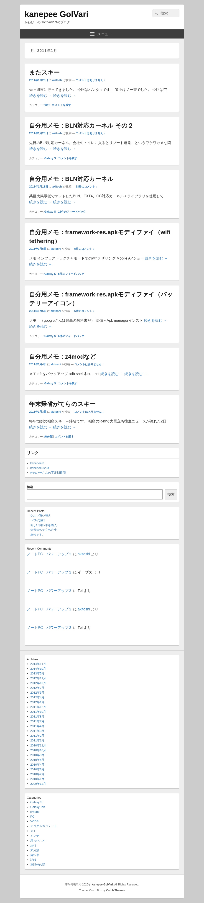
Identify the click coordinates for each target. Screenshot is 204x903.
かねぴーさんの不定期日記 (48, 472)
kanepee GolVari (56, 14)
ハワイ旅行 (37, 520)
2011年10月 (38, 711)
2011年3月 (37, 731)
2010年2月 (37, 774)
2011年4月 (37, 726)
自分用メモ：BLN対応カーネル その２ (81, 125)
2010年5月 (37, 760)
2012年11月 (38, 678)
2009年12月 (38, 783)
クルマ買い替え (40, 515)
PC (32, 816)
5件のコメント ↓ (84, 248)
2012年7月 (37, 687)
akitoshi (57, 80)
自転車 (34, 855)
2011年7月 (37, 721)
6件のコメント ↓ (84, 311)
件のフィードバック (72, 211)
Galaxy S (50, 158)
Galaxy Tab (37, 807)
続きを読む (40, 96)
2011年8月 (37, 716)
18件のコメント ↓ (86, 186)
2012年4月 (37, 697)
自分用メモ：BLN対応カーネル (71, 178)
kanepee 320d (39, 468)
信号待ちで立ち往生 (43, 530)
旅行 (47, 105)
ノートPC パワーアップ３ (49, 554)
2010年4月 (37, 764)
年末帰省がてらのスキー (62, 404)
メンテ (34, 835)
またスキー (44, 72)
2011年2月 (37, 735)
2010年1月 (37, 779)
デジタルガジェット (43, 826)
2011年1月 (37, 740)
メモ (33, 831)
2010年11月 (38, 745)
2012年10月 (38, 683)
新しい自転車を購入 (43, 525)
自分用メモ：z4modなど (62, 356)
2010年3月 (37, 769)
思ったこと (37, 840)
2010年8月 (37, 755)
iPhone (34, 811)
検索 (30, 487)
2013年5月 (37, 673)
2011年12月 (38, 707)
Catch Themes (115, 890)
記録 (33, 860)
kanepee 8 (37, 463)
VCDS (34, 821)
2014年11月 (38, 664)
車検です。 (37, 534)
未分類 (48, 436)
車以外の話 (37, 864)
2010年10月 (38, 750)
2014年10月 (38, 668)
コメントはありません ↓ (90, 80)
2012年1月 (37, 702)
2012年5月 (37, 692)
